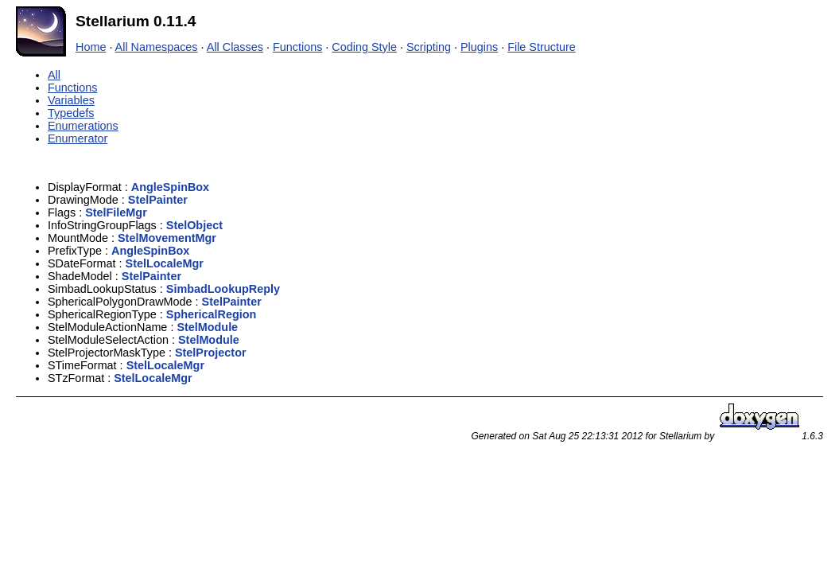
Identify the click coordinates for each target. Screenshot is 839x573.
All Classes (235, 47)
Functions (297, 47)
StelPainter (158, 199)
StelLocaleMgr (165, 263)
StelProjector (211, 352)
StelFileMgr (116, 212)
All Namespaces (156, 47)
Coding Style (364, 47)
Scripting (428, 47)
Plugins (479, 47)
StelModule (207, 327)
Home (91, 47)
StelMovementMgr (167, 238)
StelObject (194, 225)
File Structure (541, 47)
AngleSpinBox (170, 187)
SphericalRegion (211, 314)
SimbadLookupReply (223, 289)
